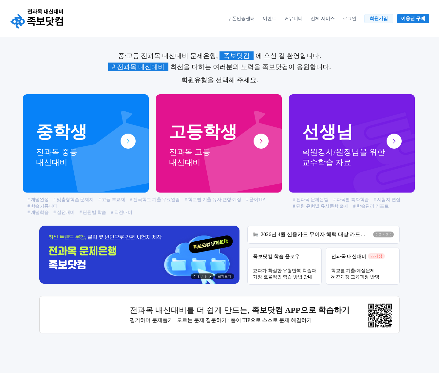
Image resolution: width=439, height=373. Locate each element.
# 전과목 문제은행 (310, 199)
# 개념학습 (38, 212)
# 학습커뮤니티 (43, 206)
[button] (210, 276)
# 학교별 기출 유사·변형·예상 (213, 199)
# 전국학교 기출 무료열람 (155, 199)
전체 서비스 (323, 18)
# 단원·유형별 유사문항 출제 (320, 206)
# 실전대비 (63, 212)
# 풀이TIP (255, 199)
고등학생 (219, 145)
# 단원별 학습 (93, 212)
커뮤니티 (293, 18)
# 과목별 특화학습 (351, 199)
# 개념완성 (38, 199)
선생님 (352, 145)
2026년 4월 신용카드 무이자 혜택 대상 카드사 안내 (315, 234)
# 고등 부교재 (111, 199)
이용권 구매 (413, 18)
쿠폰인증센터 (241, 18)
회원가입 (379, 18)
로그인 (349, 18)
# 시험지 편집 (387, 199)
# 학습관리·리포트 (371, 206)
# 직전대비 (121, 212)
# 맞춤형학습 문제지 (73, 199)
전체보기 (224, 276)
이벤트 (270, 18)
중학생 (86, 145)
